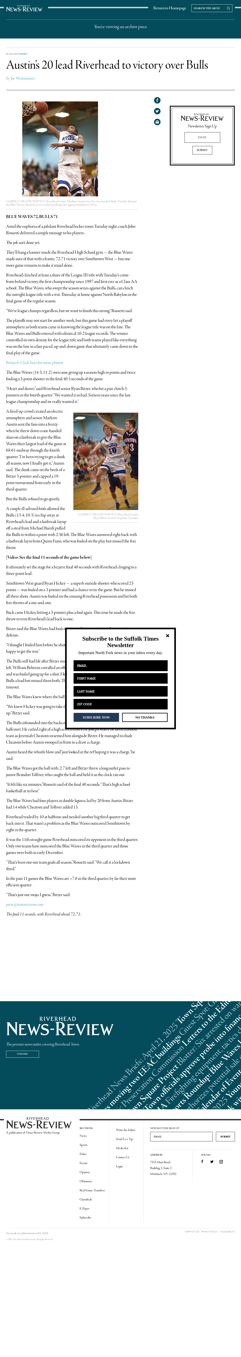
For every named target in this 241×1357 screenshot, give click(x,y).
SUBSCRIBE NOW (96, 717)
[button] (120, 642)
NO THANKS (144, 717)
